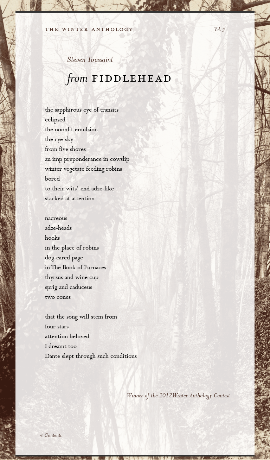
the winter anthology (89, 29)
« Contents (51, 436)
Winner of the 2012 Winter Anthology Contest (178, 396)
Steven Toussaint (90, 60)
